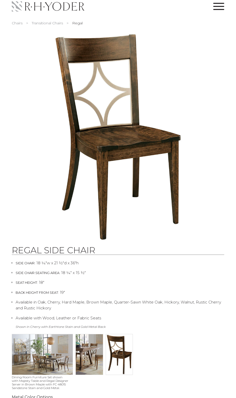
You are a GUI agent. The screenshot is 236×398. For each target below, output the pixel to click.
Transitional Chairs (47, 23)
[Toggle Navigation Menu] (218, 7)
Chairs (17, 23)
